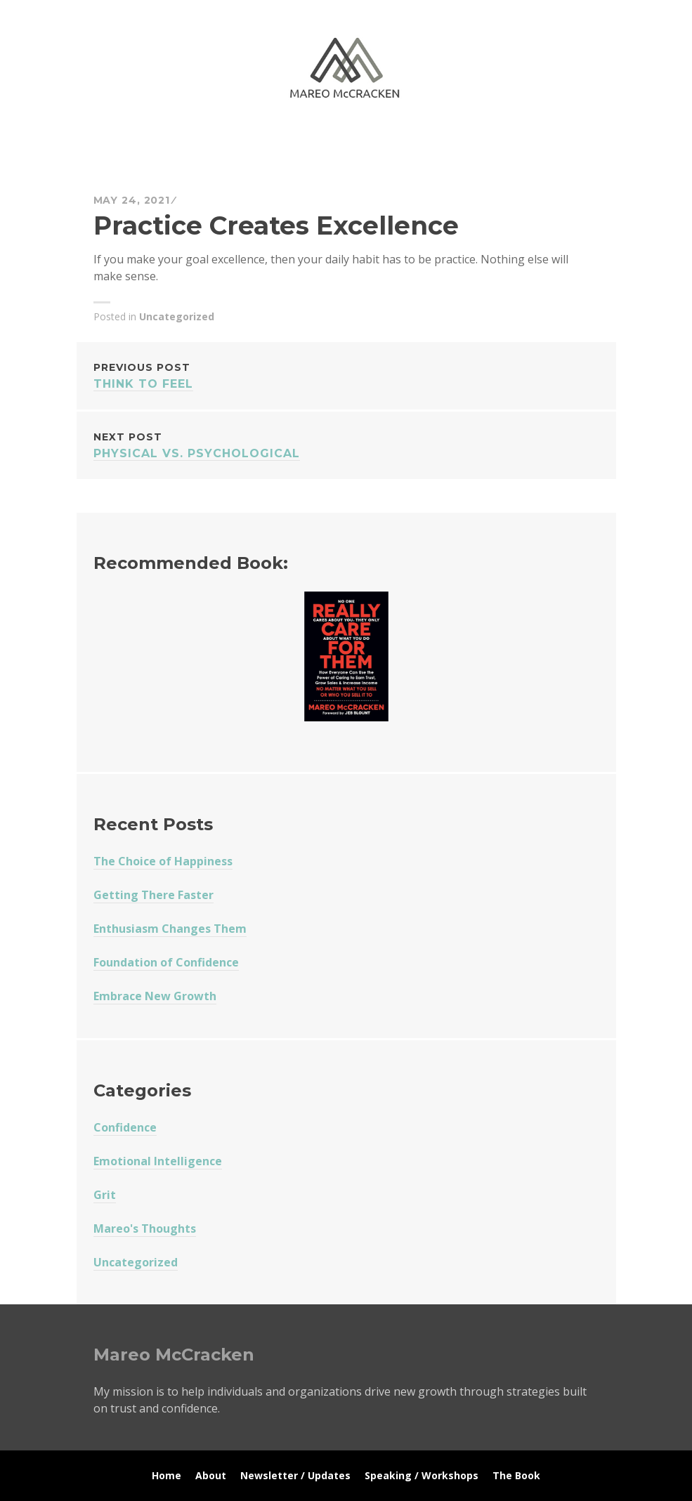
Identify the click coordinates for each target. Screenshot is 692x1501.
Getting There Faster (153, 895)
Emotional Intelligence (157, 1161)
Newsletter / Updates (295, 1475)
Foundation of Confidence (166, 962)
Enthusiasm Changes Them (170, 928)
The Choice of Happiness (163, 861)
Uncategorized (176, 316)
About (210, 1475)
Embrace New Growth (154, 996)
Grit (104, 1194)
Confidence (125, 1127)
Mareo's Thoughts (144, 1228)
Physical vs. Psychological (346, 444)
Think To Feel (346, 375)
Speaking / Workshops (421, 1475)
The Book (516, 1475)
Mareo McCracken (191, 141)
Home (166, 1475)
